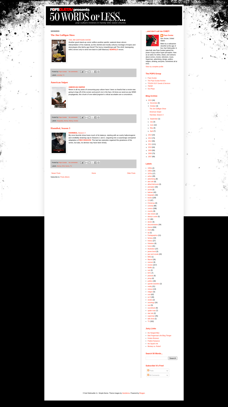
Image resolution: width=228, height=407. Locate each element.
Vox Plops (151, 89)
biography (60, 121)
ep (148, 233)
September (154, 119)
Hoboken (151, 243)
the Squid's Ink (153, 344)
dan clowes (152, 214)
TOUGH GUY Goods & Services (159, 83)
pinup (150, 278)
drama (66, 121)
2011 (150, 144)
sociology (151, 302)
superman (151, 316)
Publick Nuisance (154, 341)
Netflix (150, 267)
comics (150, 208)
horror (67, 166)
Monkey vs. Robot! (154, 346)
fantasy (150, 238)
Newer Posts (55, 173)
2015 (150, 100)
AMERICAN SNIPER (77, 87)
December (154, 103)
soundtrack (151, 308)
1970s (150, 173)
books (150, 198)
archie (150, 190)
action (150, 176)
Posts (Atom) (65, 177)
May (151, 128)
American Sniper (59, 82)
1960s (150, 171)
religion (150, 292)
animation (151, 187)
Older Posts (131, 173)
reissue (150, 289)
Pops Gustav (168, 35)
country (150, 211)
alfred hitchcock (153, 184)
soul (149, 305)
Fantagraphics (153, 235)
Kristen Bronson (153, 338)
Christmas (151, 203)
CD (149, 200)
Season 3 (77, 133)
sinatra (150, 300)
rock (149, 294)
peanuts (150, 276)
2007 (150, 156)
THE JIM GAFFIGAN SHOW (80, 40)
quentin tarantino (154, 284)
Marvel (150, 259)
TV (63, 75)
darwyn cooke (153, 216)
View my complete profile (154, 67)
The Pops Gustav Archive (157, 81)
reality (150, 286)
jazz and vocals (153, 254)
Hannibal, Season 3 (60, 128)
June (152, 125)
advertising (151, 179)
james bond (152, 251)
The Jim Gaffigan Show (63, 35)
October (153, 106)
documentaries (153, 224)
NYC (149, 273)
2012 (150, 141)
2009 (150, 150)
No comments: (73, 71)
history (71, 121)
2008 (150, 153)
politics (150, 281)
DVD (63, 166)
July (151, 122)
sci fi (149, 297)
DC (149, 219)
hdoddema (126, 393)
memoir (150, 262)
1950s (150, 168)
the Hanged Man (153, 333)
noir (149, 270)
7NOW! (150, 86)
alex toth (151, 181)
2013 (150, 138)
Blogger (142, 393)
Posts (150, 371)
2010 (150, 147)
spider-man (152, 310)
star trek (150, 313)
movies (76, 121)
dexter (150, 222)
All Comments (153, 375)
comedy (59, 75)
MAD (149, 257)
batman (150, 192)
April (152, 131)
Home (94, 173)
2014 (150, 135)
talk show (151, 319)
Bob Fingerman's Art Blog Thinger (159, 335)
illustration (151, 249)
